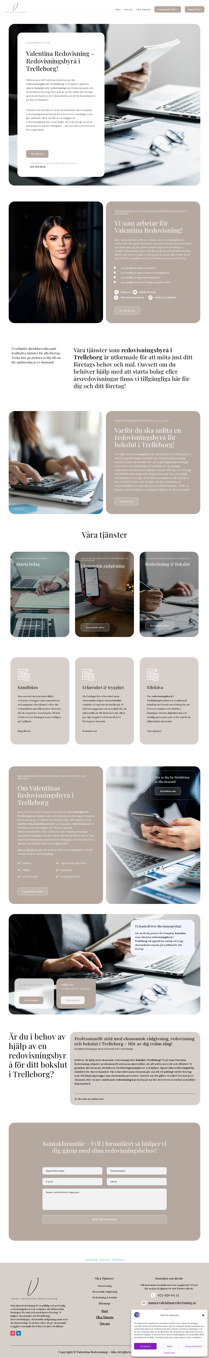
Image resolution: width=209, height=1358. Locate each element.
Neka (169, 1346)
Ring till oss (194, 9)
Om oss (128, 9)
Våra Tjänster (143, 9)
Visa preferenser (193, 1346)
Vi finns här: (104, 1259)
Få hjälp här (37, 153)
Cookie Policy (169, 1352)
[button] (203, 1315)
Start (118, 9)
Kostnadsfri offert (167, 9)
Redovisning (91, 1259)
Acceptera (145, 1346)
